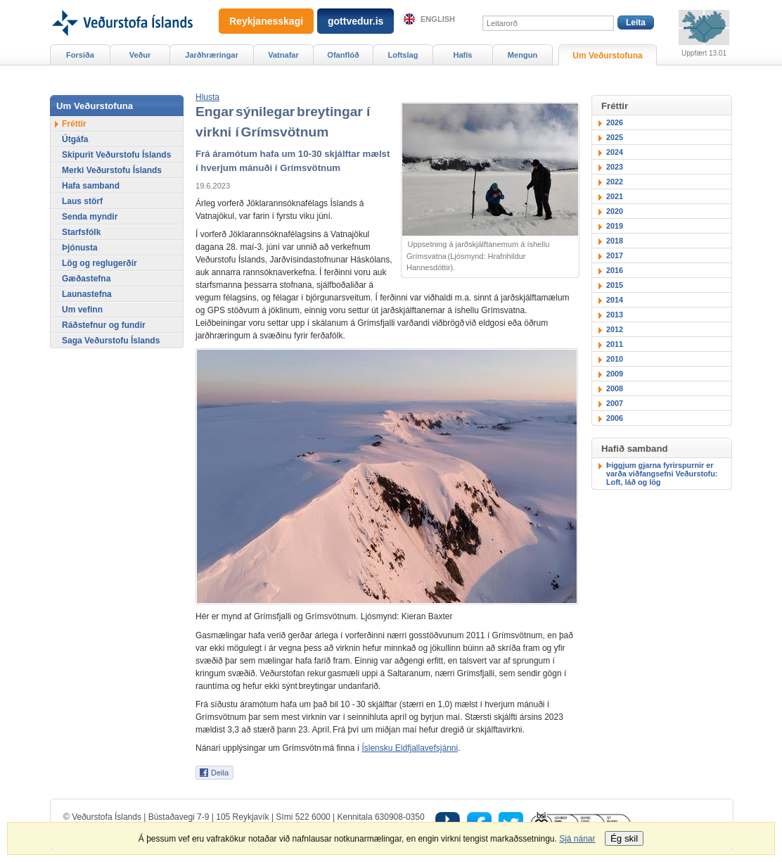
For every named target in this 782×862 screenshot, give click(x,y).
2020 (614, 211)
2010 (614, 359)
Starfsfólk (81, 232)
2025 (614, 137)
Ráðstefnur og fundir (104, 325)
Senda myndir (89, 217)
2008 (614, 388)
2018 (614, 240)
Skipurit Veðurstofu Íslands (116, 155)
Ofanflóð (343, 55)
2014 (614, 300)
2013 (614, 314)
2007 (614, 403)
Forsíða (80, 55)
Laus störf (82, 201)
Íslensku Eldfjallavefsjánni (409, 748)
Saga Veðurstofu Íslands (111, 341)
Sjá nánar (577, 839)
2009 (614, 373)
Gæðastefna (86, 279)
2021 (614, 196)
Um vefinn (82, 310)
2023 (614, 167)
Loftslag (403, 55)
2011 (614, 344)
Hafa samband (91, 186)
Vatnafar (283, 55)
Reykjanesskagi (266, 21)
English (438, 19)
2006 (614, 418)
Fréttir (74, 124)
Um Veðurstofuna (607, 56)
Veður (140, 55)
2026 (614, 122)
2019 (614, 226)
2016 (614, 270)
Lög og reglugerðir (99, 263)
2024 (614, 152)
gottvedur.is (355, 21)
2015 (614, 285)
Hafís (463, 55)
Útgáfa (75, 139)
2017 (614, 255)
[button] (207, 97)
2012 (614, 329)
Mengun (522, 55)
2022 (614, 181)
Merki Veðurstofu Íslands (112, 170)
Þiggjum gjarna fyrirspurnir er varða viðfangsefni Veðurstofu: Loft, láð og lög (661, 473)
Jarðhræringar (211, 55)
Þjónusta (80, 248)
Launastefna (87, 294)
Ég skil (624, 838)
